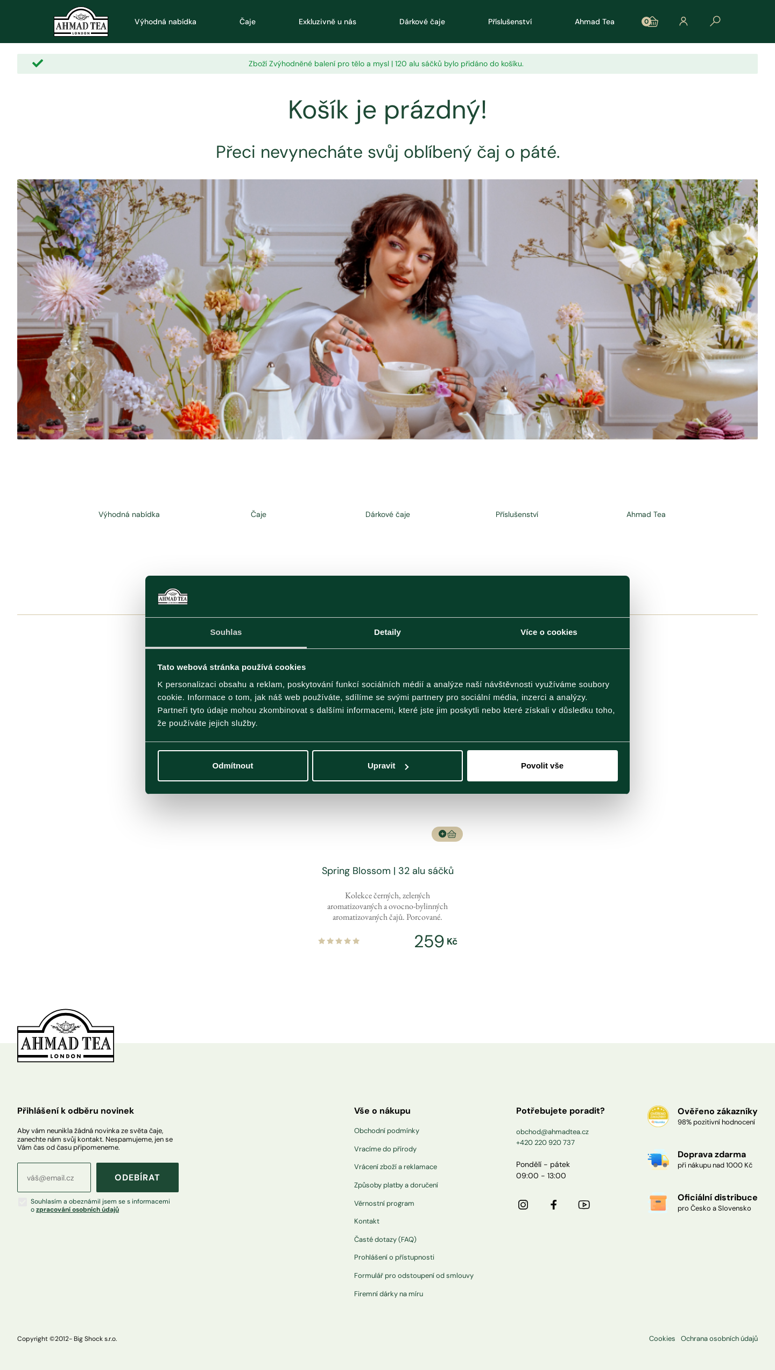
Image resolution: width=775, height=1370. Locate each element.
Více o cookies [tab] (548, 632)
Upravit (388, 765)
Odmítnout (233, 765)
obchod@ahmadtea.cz (552, 1131)
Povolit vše (542, 765)
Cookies (662, 1338)
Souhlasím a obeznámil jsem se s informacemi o (100, 1205)
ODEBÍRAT (137, 1177)
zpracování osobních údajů (77, 1209)
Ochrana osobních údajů (719, 1338)
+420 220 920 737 (545, 1142)
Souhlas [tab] (226, 632)
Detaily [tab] (387, 632)
